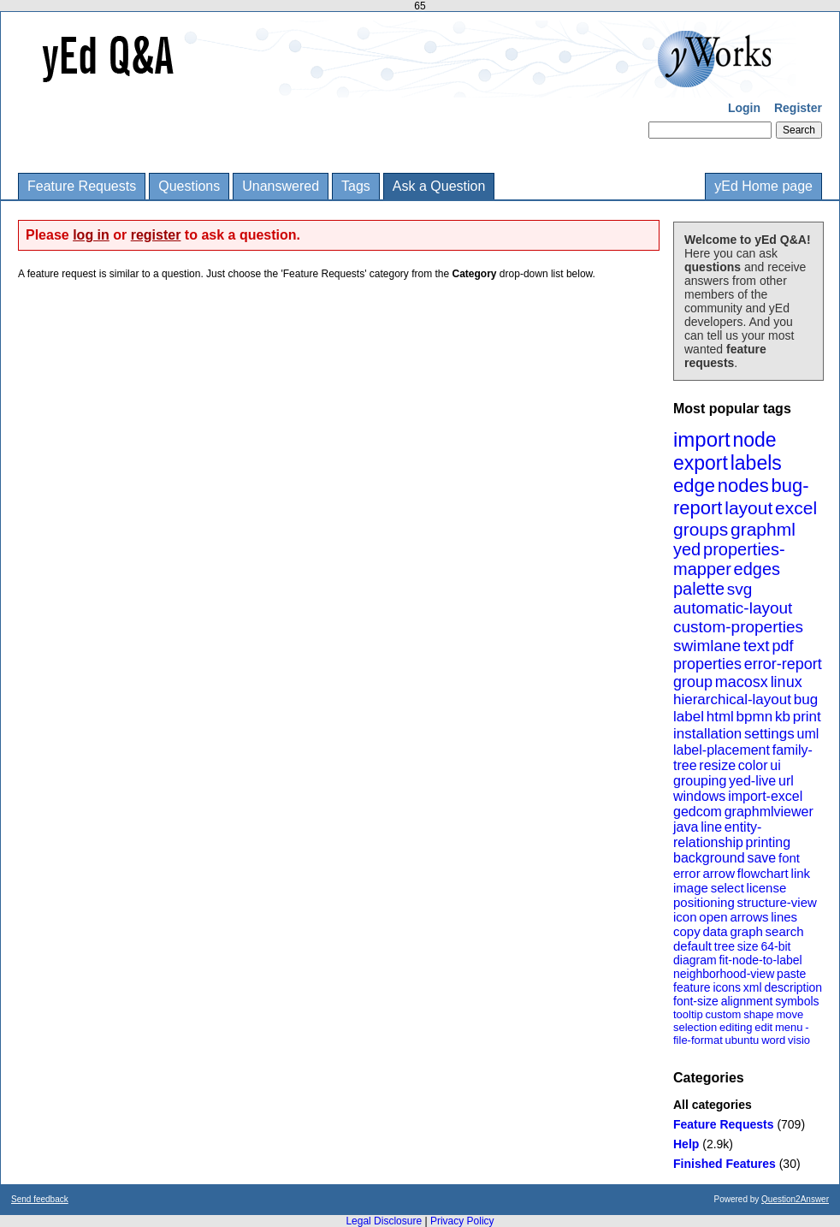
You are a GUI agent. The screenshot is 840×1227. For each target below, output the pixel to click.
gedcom (697, 811)
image (690, 887)
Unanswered (280, 186)
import (702, 439)
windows (699, 796)
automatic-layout (732, 608)
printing (768, 842)
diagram (695, 960)
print (807, 716)
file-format (698, 1040)
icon (685, 917)
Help (686, 1144)
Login (744, 108)
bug (806, 699)
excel (796, 508)
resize (717, 765)
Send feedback (39, 1199)
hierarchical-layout (732, 699)
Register (798, 108)
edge (694, 485)
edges (757, 569)
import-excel (765, 796)
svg (740, 589)
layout (748, 508)
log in (91, 235)
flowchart (763, 873)
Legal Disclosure (384, 1221)
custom (723, 1014)
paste (791, 974)
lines (784, 917)
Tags (355, 186)
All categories (712, 1104)
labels (756, 463)
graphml (763, 529)
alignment (747, 1001)
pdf (782, 646)
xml (752, 987)
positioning (704, 902)
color (753, 765)
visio (799, 1040)
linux (786, 682)
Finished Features (724, 1164)
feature (692, 987)
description (793, 987)
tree (724, 946)
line (711, 827)
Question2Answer (795, 1199)
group (693, 682)
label (688, 716)
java (685, 827)
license (767, 887)
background (709, 858)
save (761, 858)
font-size (696, 1001)
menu (789, 1027)
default (692, 946)
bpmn (754, 716)
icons (727, 987)
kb (782, 716)
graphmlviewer (769, 811)
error (687, 873)
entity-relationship (717, 835)
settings (769, 734)
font (789, 858)
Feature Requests (81, 186)
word (773, 1040)
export (700, 463)
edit (763, 1027)
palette (699, 588)
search (785, 931)
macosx (741, 682)
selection (695, 1027)
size (748, 946)
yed (687, 549)
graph (746, 931)
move (789, 1014)
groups (700, 529)
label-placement (721, 750)
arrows (749, 917)
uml (807, 733)
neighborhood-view (723, 974)
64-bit (775, 946)
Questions (189, 186)
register (156, 235)
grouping (699, 781)
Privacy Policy (462, 1221)
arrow (718, 873)
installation (707, 734)
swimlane (707, 646)
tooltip (688, 1014)
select (727, 887)
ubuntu (742, 1040)
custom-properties (738, 627)
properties (707, 664)
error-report (783, 664)
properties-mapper (729, 559)
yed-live (752, 781)
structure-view (777, 902)
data (714, 931)
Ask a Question (439, 186)
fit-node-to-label (760, 960)
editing (735, 1027)
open (713, 917)
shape (758, 1014)
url (786, 781)
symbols (797, 1001)
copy (687, 931)
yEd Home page (763, 186)
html (720, 716)
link (801, 873)
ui (775, 765)
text (756, 646)
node (754, 440)
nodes (743, 485)
